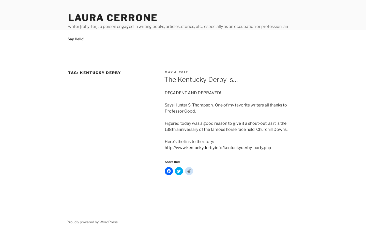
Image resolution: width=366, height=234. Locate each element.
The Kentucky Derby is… (201, 79)
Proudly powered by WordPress (92, 222)
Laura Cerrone (113, 17)
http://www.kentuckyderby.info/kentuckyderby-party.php (218, 147)
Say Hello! (76, 39)
